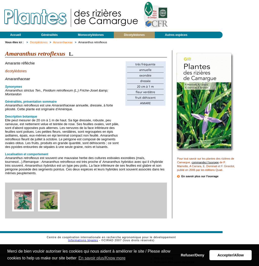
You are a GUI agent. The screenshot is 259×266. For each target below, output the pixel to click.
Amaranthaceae (63, 42)
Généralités (49, 35)
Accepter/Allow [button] (231, 255)
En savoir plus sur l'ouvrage (200, 176)
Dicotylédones (134, 35)
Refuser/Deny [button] (192, 255)
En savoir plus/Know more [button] (101, 258)
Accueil (15, 35)
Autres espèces (176, 35)
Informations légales (83, 240)
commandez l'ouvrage (205, 162)
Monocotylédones (91, 35)
